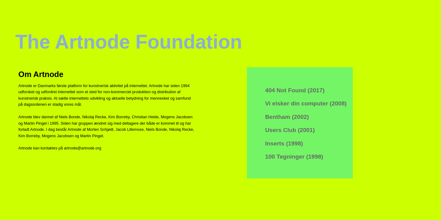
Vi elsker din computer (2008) (306, 103)
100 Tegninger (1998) (294, 156)
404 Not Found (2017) (295, 90)
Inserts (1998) (284, 143)
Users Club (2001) (290, 130)
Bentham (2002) (287, 117)
